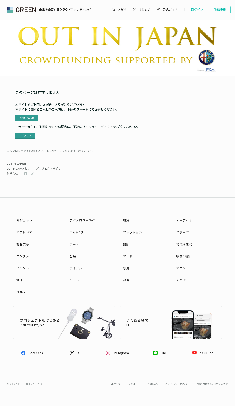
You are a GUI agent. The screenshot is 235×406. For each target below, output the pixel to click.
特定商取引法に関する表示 (212, 384)
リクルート (134, 384)
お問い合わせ (26, 118)
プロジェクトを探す (48, 168)
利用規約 (153, 384)
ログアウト (25, 135)
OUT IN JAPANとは (18, 168)
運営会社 (12, 173)
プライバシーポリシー (177, 384)
